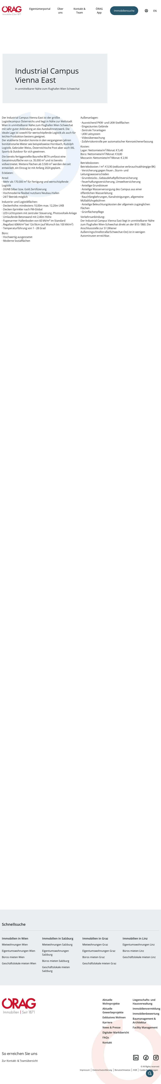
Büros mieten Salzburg (55, 961)
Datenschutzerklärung (102, 1070)
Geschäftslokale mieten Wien (19, 963)
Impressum (85, 1070)
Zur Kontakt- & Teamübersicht (20, 1060)
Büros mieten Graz (93, 957)
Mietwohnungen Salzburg (57, 944)
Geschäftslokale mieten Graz (99, 963)
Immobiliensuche (124, 10)
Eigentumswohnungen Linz (139, 944)
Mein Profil (146, 12)
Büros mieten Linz (133, 951)
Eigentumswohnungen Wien (18, 951)
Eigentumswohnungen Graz (98, 951)
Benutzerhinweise (122, 1070)
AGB (135, 1070)
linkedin (136, 1057)
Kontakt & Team (80, 10)
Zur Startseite (12, 10)
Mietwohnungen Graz (95, 944)
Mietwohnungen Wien (15, 944)
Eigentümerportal (39, 9)
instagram (156, 1057)
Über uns (60, 10)
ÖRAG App (99, 10)
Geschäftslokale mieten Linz (139, 957)
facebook (146, 1057)
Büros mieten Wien (13, 957)
